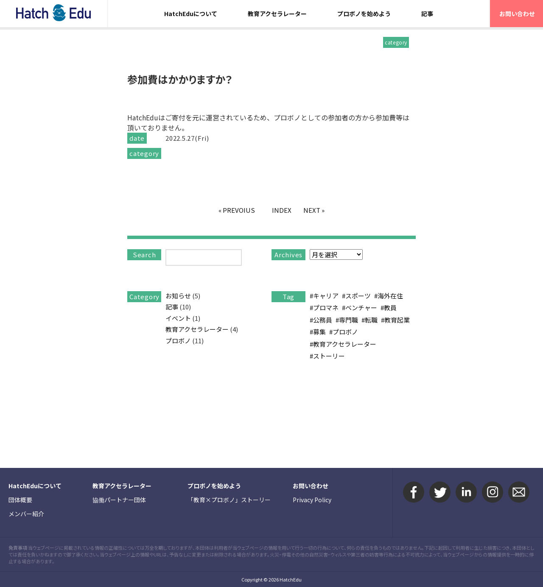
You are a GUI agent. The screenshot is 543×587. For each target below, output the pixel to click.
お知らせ (178, 295)
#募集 (318, 331)
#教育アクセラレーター (343, 343)
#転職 (369, 319)
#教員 (389, 307)
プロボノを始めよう (364, 13)
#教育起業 (395, 319)
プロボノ (178, 340)
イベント (178, 318)
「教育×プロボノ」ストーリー (229, 499)
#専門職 (347, 319)
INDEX (281, 210)
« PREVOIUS (236, 210)
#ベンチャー (359, 307)
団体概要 (20, 499)
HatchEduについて (190, 13)
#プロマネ (324, 307)
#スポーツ (356, 295)
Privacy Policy (312, 499)
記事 (427, 13)
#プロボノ (343, 331)
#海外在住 (388, 295)
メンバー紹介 (26, 513)
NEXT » (314, 210)
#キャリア (324, 295)
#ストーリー (327, 355)
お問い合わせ (310, 485)
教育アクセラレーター (277, 13)
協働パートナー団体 (119, 499)
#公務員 (321, 319)
